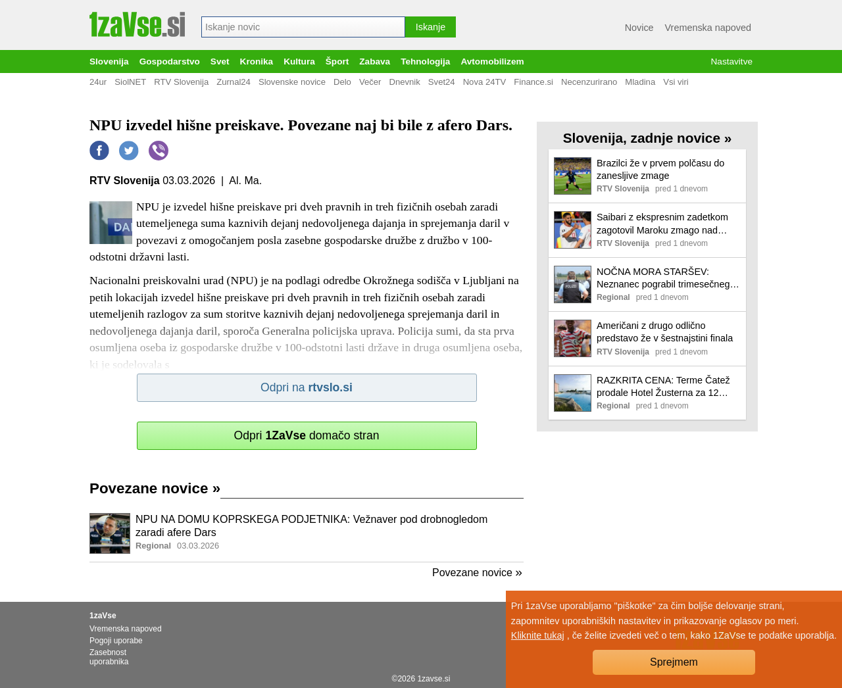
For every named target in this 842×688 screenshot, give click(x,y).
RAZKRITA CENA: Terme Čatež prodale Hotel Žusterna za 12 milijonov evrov (663, 387)
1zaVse (102, 615)
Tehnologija (425, 61)
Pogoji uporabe (116, 640)
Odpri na (306, 387)
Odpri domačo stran (306, 435)
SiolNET (130, 82)
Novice (639, 27)
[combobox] (303, 26)
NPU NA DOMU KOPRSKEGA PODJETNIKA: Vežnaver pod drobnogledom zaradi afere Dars (311, 526)
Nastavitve (732, 61)
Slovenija (109, 61)
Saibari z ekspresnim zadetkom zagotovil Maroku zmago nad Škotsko (662, 224)
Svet (220, 61)
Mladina (640, 82)
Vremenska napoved (708, 27)
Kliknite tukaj (537, 635)
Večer (370, 82)
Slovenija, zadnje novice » (647, 137)
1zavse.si (433, 678)
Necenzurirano (589, 82)
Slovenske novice (292, 82)
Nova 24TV (485, 82)
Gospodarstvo (169, 61)
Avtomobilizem (492, 61)
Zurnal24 (233, 82)
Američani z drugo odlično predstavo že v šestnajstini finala (665, 331)
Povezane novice (154, 488)
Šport (337, 61)
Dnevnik (404, 82)
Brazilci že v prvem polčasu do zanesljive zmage (660, 169)
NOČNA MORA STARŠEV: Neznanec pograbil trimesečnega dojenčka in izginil (666, 278)
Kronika (257, 61)
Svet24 (441, 82)
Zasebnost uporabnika (108, 657)
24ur (98, 82)
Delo (342, 82)
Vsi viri (676, 82)
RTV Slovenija (181, 82)
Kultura (299, 61)
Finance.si (533, 82)
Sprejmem (674, 662)
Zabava (374, 61)
